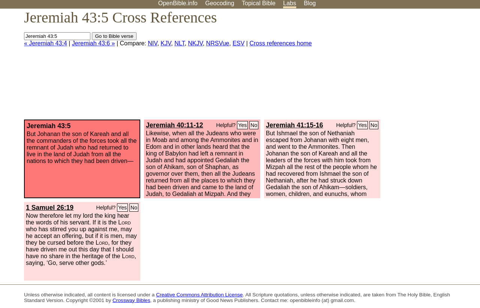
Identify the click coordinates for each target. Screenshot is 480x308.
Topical (259, 3)
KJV (165, 43)
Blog (310, 3)
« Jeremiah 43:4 (45, 43)
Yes (242, 125)
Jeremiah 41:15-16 (294, 125)
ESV (238, 43)
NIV (152, 43)
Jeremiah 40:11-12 (174, 125)
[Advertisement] (404, 67)
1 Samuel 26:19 (50, 207)
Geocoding (219, 3)
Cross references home (280, 43)
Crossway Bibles (131, 300)
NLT (179, 43)
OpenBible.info (178, 3)
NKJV (195, 43)
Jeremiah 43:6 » (93, 43)
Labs (289, 3)
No (253, 125)
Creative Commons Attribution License (199, 295)
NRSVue (218, 43)
